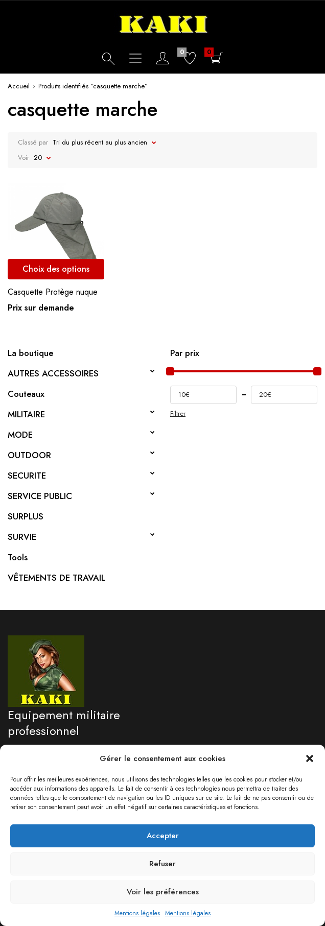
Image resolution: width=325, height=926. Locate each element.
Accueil (19, 86)
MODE (20, 435)
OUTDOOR (29, 455)
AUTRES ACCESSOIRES (53, 373)
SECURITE (27, 475)
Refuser (162, 863)
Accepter (163, 835)
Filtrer (177, 413)
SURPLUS (25, 516)
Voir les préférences (163, 891)
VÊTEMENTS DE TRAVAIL (56, 578)
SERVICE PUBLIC (40, 496)
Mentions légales (137, 913)
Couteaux (26, 394)
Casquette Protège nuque (53, 292)
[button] (310, 758)
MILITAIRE (26, 414)
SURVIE (22, 537)
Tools (18, 557)
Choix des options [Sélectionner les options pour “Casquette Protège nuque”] (55, 269)
